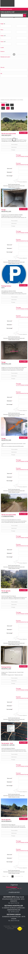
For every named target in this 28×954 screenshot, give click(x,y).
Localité (2, 47)
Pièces (2, 29)
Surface (3, 35)
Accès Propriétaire (10, 928)
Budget (2, 23)
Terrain (3, 41)
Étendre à (2, 51)
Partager (13, 149)
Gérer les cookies (8, 927)
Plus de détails (14, 144)
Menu (25, 3)
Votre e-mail (9, 168)
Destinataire (9, 172)
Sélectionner (14, 147)
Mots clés (2, 67)
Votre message (9, 175)
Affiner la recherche (22, 3)
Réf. (1, 73)
